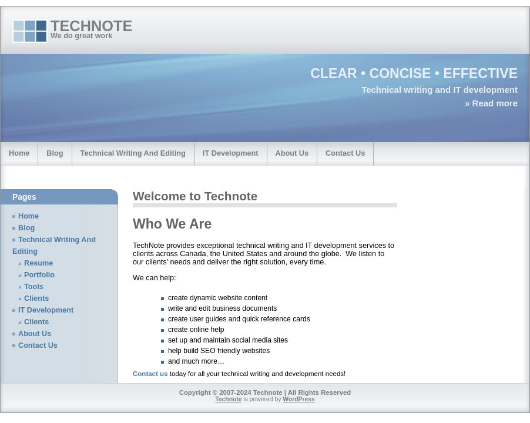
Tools (33, 287)
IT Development (231, 153)
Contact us (150, 373)
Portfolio (39, 275)
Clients (36, 298)
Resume (38, 263)
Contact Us (345, 153)
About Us (292, 153)
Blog (54, 153)
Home (19, 153)
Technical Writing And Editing (133, 153)
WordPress (299, 399)
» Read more (491, 103)
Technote (91, 26)
